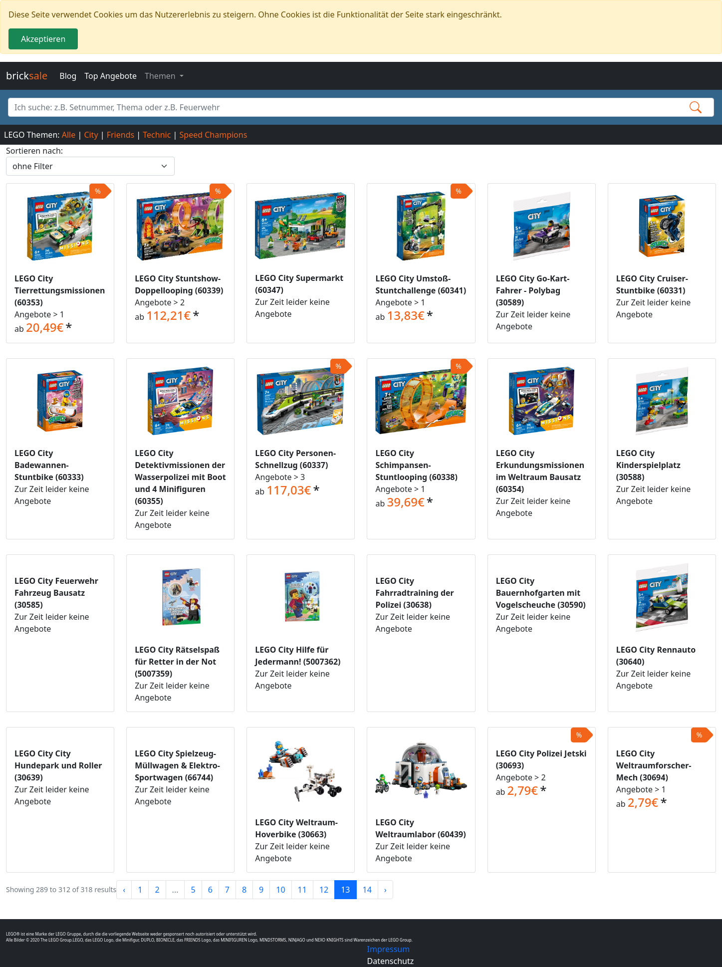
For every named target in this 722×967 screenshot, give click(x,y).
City (91, 134)
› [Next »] (385, 889)
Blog (67, 75)
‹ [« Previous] (124, 889)
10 (280, 889)
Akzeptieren (43, 38)
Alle (69, 134)
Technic (157, 134)
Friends (120, 134)
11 (302, 889)
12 (323, 889)
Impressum (388, 949)
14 (367, 889)
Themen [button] (161, 75)
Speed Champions (213, 134)
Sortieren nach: (34, 150)
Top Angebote (110, 75)
